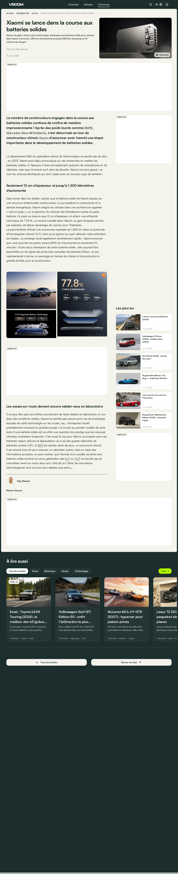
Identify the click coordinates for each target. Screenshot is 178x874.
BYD (84, 461)
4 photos (159, 54)
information (25, 13)
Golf (86, 663)
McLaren (125, 663)
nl (158, 4)
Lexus (173, 663)
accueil (12, 13)
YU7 (86, 478)
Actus (38, 596)
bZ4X (34, 663)
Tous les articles (19, 596)
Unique (133, 663)
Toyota (26, 663)
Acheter (88, 4)
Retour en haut (130, 687)
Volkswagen (77, 663)
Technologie (84, 596)
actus (37, 13)
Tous (162, 596)
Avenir (67, 596)
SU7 (76, 478)
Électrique (52, 596)
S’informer (104, 4)
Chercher (73, 4)
